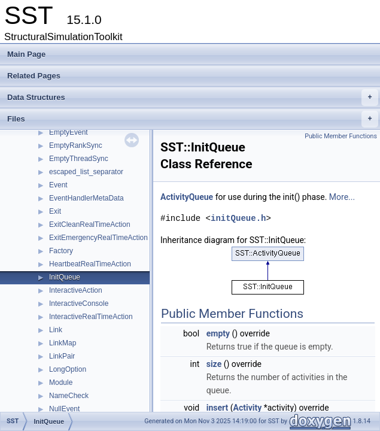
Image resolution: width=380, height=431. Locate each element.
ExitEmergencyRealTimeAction (98, 237)
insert (217, 407)
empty (218, 333)
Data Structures (192, 97)
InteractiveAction (75, 290)
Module (60, 382)
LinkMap (62, 343)
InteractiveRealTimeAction (91, 316)
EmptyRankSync (75, 145)
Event (58, 185)
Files (192, 119)
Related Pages (33, 75)
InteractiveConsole (78, 303)
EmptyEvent (68, 132)
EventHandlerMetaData (86, 198)
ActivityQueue (186, 197)
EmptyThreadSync (78, 158)
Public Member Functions (341, 136)
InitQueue (64, 277)
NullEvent (64, 409)
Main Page (26, 54)
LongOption (67, 369)
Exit (55, 211)
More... (342, 197)
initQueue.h (238, 218)
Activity (247, 407)
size (213, 364)
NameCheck (69, 395)
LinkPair (62, 356)
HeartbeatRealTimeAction (90, 264)
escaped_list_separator (86, 172)
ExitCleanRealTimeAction (89, 224)
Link (55, 330)
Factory (61, 251)
